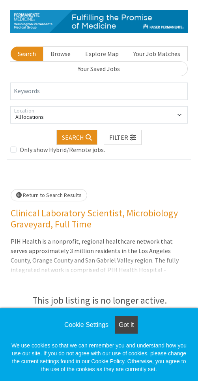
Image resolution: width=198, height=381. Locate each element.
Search (27, 54)
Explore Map (102, 54)
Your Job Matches (156, 54)
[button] (123, 137)
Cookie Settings (86, 324)
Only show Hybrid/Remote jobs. (62, 150)
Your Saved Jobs (99, 69)
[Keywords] (99, 91)
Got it (126, 324)
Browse (60, 54)
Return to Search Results (49, 195)
